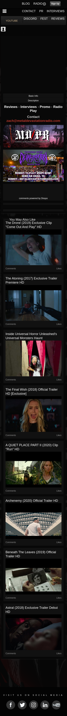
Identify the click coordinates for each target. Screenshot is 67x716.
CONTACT (29, 11)
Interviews (29, 107)
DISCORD (30, 18)
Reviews (11, 107)
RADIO (38, 3)
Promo (45, 107)
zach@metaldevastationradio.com (33, 121)
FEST (44, 18)
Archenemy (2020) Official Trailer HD (32, 500)
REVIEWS (57, 18)
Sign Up (55, 4)
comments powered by (33, 198)
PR (41, 11)
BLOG (26, 3)
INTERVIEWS (55, 11)
